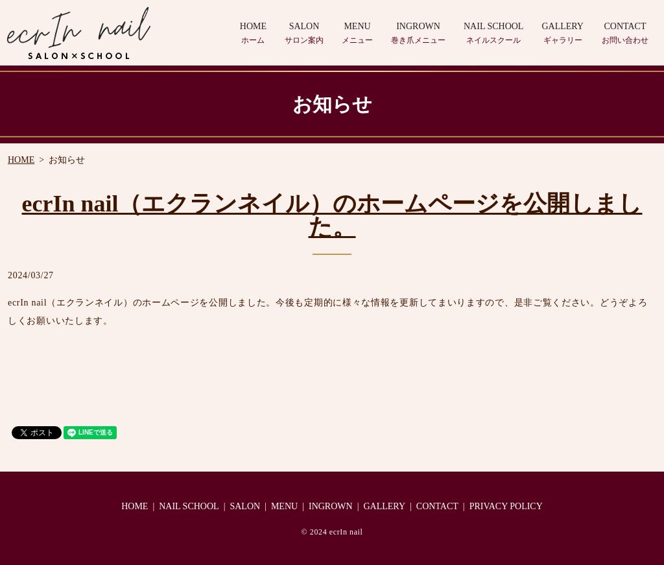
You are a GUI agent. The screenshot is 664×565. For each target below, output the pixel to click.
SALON (304, 33)
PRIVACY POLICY (506, 506)
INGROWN (418, 33)
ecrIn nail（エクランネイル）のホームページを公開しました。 (332, 215)
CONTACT (625, 33)
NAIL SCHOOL (493, 33)
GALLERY (562, 33)
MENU (357, 33)
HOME (253, 33)
